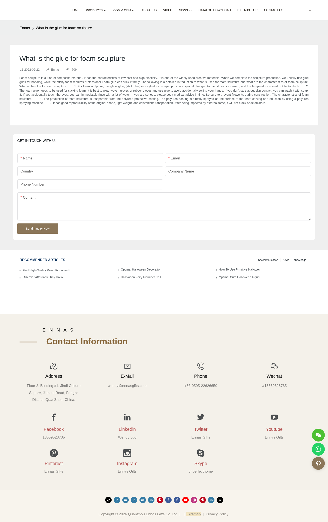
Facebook (54, 429)
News (286, 260)
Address (53, 376)
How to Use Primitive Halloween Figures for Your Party (239, 269)
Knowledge (300, 260)
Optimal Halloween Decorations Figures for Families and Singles (141, 269)
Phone (200, 376)
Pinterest (54, 463)
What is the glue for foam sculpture (64, 28)
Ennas (24, 28)
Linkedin (127, 429)
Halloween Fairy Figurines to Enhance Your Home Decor (141, 277)
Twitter (201, 429)
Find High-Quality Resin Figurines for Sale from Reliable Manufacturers (46, 270)
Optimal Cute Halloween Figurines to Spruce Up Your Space (239, 277)
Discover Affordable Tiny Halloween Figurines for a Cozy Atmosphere (43, 277)
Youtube (274, 429)
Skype (200, 463)
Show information (268, 260)
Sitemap (193, 514)
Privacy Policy (217, 514)
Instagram (127, 463)
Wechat (274, 376)
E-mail (127, 376)
